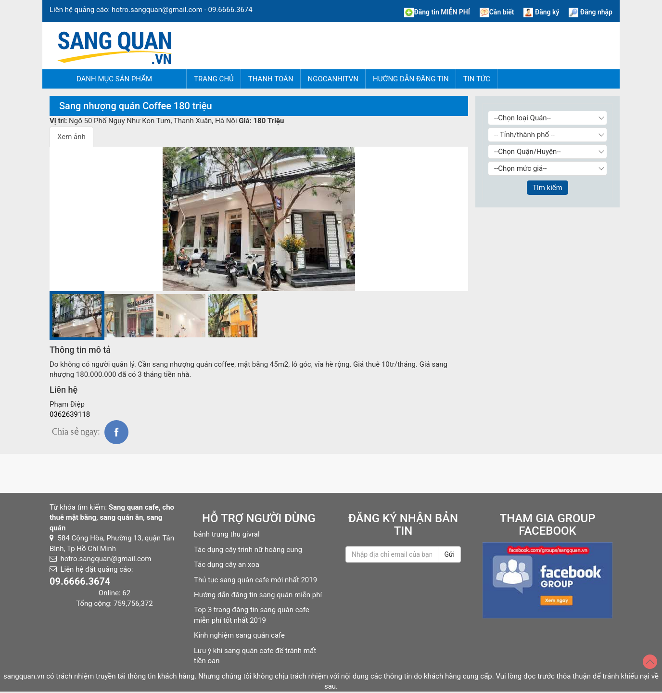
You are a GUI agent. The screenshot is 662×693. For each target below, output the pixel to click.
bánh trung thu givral (227, 534)
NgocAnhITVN (333, 79)
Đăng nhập (590, 12)
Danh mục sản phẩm (114, 79)
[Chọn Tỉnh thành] (547, 135)
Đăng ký (541, 12)
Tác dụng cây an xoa (226, 564)
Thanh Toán (270, 79)
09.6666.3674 (230, 9)
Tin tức (476, 79)
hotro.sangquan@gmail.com (157, 9)
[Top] (650, 661)
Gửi (449, 554)
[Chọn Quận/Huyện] (547, 151)
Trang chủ (214, 79)
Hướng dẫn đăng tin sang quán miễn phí (258, 594)
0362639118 (70, 414)
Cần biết (497, 12)
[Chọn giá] (547, 168)
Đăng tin (437, 12)
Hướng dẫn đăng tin (411, 79)
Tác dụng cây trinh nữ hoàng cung (248, 549)
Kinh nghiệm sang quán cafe (239, 635)
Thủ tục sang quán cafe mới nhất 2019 (255, 580)
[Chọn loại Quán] (547, 118)
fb (116, 432)
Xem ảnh (71, 136)
